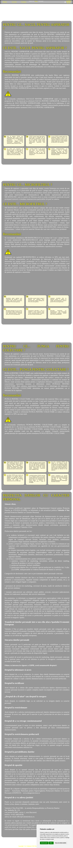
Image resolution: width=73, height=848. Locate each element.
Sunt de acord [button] (44, 842)
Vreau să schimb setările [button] (60, 842)
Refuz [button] (51, 842)
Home (5, 2)
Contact (23, 2)
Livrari (14, 2)
